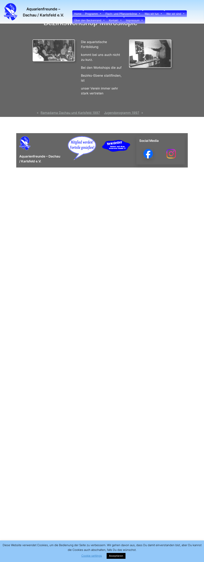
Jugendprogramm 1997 (121, 113)
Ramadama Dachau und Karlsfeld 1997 (70, 113)
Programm (93, 13)
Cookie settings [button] (91, 555)
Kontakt (115, 20)
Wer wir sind (175, 13)
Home (77, 13)
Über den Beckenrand (89, 20)
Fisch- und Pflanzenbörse (123, 13)
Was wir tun (153, 13)
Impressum (134, 20)
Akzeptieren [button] (116, 555)
